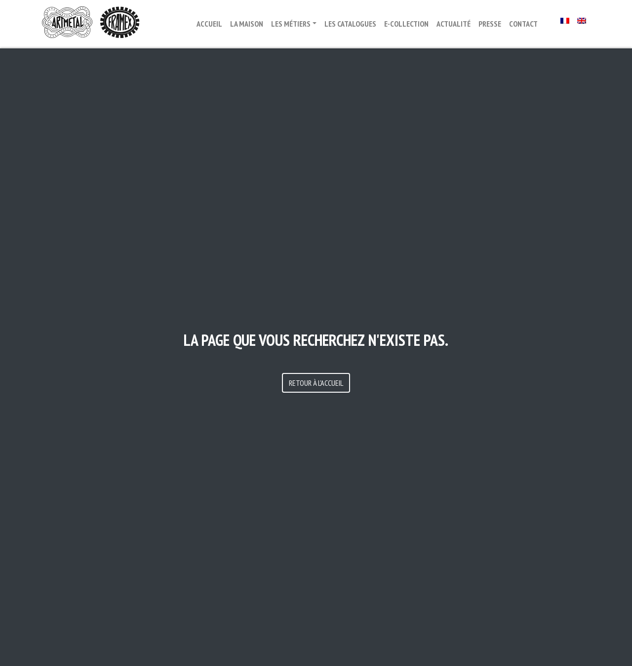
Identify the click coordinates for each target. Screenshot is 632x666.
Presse (489, 24)
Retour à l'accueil (316, 383)
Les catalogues (350, 24)
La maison (246, 24)
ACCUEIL (209, 24)
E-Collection (406, 24)
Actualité (453, 24)
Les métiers (291, 24)
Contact (523, 24)
